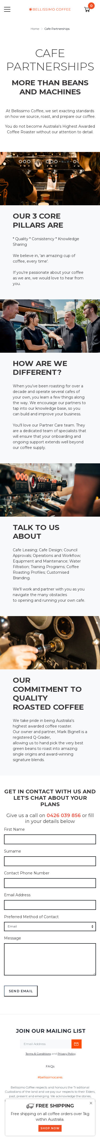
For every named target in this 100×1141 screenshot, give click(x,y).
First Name (14, 829)
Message (12, 938)
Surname (12, 851)
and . (51, 1053)
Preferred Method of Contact (31, 916)
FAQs (50, 1066)
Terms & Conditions (38, 1053)
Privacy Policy (66, 1053)
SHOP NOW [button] (50, 1128)
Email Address (17, 895)
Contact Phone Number (26, 873)
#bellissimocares (50, 1077)
